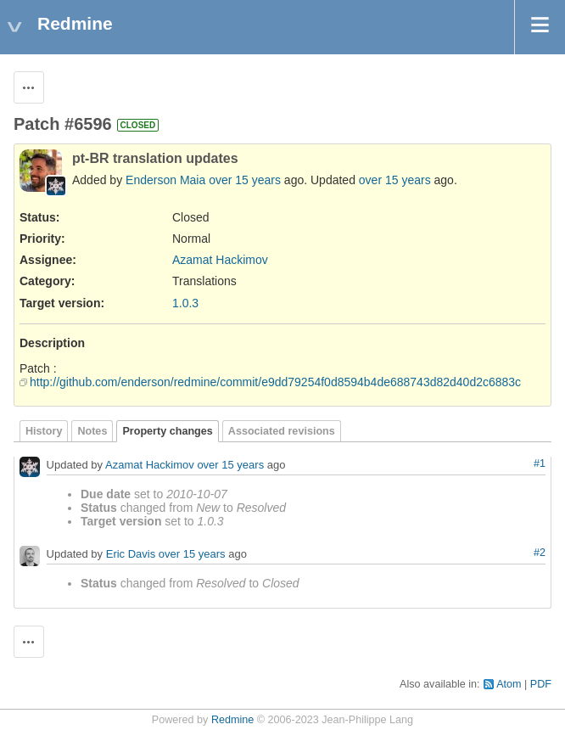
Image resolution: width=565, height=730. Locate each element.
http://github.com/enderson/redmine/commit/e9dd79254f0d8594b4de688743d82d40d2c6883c (275, 382)
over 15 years (245, 180)
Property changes (167, 431)
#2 (539, 553)
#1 (539, 463)
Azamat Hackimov (220, 260)
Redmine (232, 720)
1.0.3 (185, 303)
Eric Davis (131, 554)
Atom (508, 684)
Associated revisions (281, 431)
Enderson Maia (165, 180)
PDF (540, 684)
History (43, 431)
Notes (92, 431)
